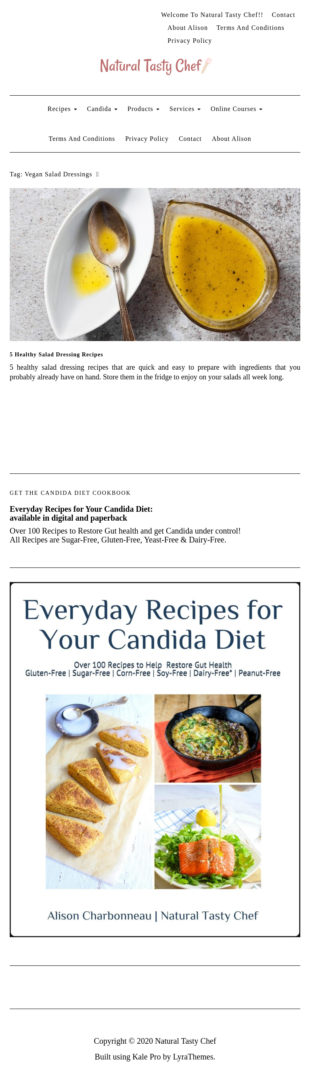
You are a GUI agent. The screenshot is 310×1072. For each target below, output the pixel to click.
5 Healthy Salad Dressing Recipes (56, 355)
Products (143, 108)
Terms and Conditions (250, 27)
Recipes (62, 108)
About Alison (188, 27)
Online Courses (236, 108)
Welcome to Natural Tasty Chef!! (212, 14)
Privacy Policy (190, 40)
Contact (283, 14)
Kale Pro (146, 1056)
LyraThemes (193, 1056)
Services (185, 108)
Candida (102, 108)
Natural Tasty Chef (185, 1040)
